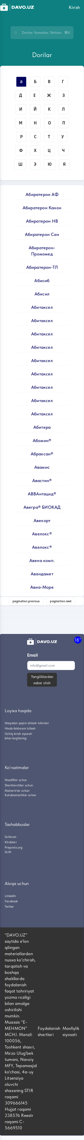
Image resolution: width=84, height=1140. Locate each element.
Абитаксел (42, 307)
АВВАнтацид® (42, 493)
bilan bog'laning (15, 738)
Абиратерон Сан (42, 234)
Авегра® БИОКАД (42, 507)
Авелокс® (42, 533)
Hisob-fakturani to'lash (20, 728)
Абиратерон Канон (42, 207)
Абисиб (42, 280)
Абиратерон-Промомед (42, 251)
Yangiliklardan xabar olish (42, 679)
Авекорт (42, 520)
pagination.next (60, 601)
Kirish (74, 7)
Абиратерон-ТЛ (42, 267)
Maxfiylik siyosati (70, 1031)
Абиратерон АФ (42, 194)
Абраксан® (42, 453)
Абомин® (42, 440)
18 (78, 640)
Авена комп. (42, 560)
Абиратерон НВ (42, 221)
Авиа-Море (42, 587)
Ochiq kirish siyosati (18, 733)
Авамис (42, 467)
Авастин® (42, 480)
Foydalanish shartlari (49, 1031)
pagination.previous (26, 601)
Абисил (42, 294)
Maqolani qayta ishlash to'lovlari (27, 723)
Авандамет (42, 573)
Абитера (42, 427)
